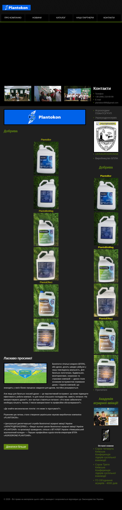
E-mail (98, 100)
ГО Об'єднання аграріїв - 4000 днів (106, 482)
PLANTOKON (18, 7)
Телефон (99, 94)
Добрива (10, 131)
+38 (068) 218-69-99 (104, 97)
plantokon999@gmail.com (106, 103)
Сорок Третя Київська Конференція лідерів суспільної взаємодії (105, 470)
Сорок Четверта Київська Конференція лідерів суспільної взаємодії (105, 454)
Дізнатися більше (16, 446)
